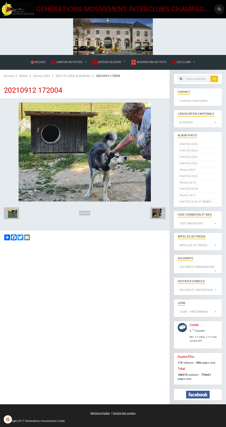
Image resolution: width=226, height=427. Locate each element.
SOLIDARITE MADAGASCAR (197, 267)
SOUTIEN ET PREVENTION (196, 290)
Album (23, 76)
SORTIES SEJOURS (107, 62)
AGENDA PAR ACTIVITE (148, 62)
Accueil (9, 76)
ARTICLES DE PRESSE (193, 245)
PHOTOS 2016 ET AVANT (195, 201)
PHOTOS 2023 (189, 157)
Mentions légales (100, 413)
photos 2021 (41, 76)
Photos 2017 (188, 195)
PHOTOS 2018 (189, 189)
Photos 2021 (188, 169)
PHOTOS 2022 (189, 163)
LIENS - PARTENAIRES (194, 311)
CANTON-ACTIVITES (67, 62)
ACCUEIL (38, 62)
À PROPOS (186, 122)
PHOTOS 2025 (189, 144)
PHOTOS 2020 (189, 176)
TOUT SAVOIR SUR (191, 223)
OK (214, 78)
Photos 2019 (188, 182)
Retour (84, 213)
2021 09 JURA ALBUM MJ (73, 76)
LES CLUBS (181, 62)
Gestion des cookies (124, 413)
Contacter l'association (194, 100)
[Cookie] (8, 419)
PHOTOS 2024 (189, 150)
